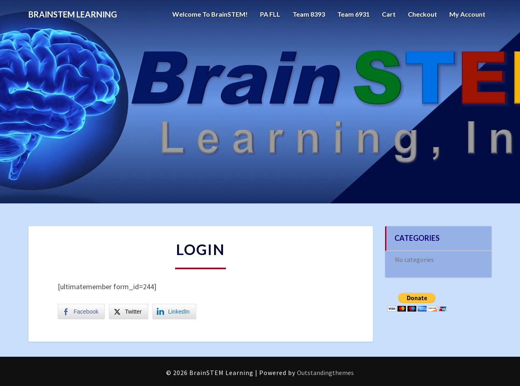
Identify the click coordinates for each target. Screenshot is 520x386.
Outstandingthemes (325, 373)
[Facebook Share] (81, 311)
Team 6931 (353, 14)
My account (467, 14)
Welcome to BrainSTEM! (210, 14)
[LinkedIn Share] (174, 311)
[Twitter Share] (128, 311)
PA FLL (270, 14)
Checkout (422, 14)
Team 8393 (308, 14)
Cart (389, 14)
